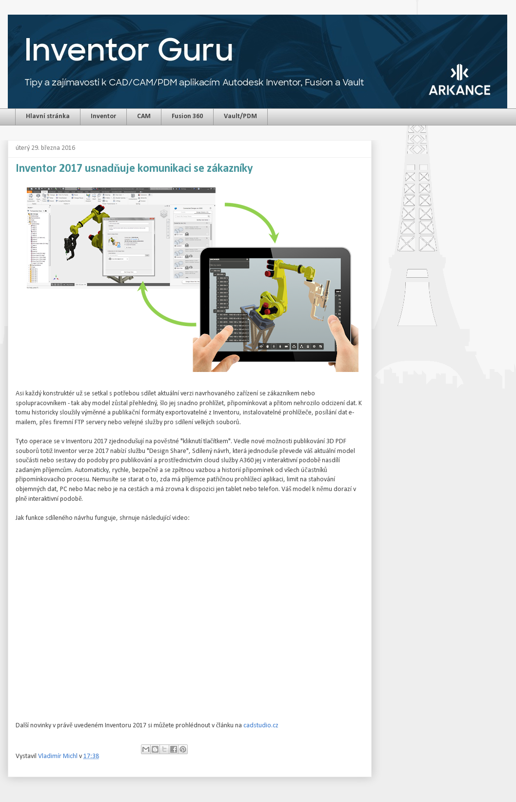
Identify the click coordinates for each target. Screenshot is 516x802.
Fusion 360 (187, 116)
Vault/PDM (240, 116)
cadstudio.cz (260, 725)
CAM (144, 116)
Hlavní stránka (48, 116)
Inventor (103, 116)
